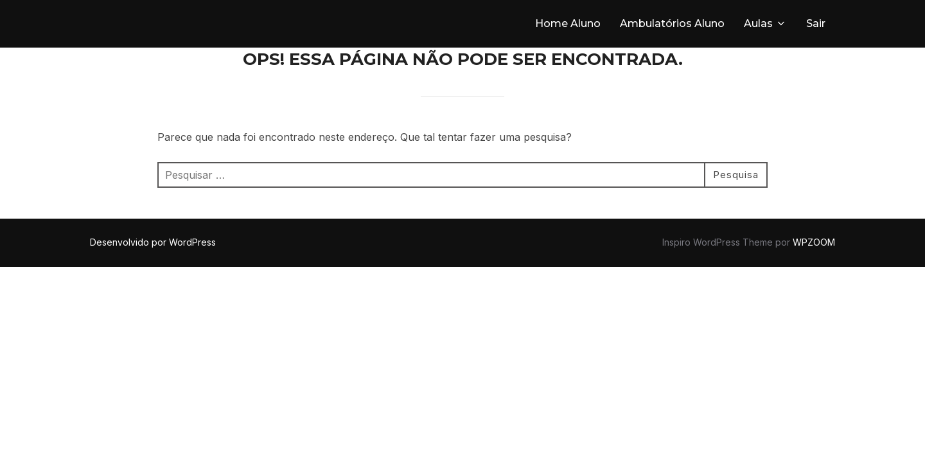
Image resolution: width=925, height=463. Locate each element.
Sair (815, 23)
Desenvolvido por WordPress (153, 242)
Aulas (765, 23)
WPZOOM (814, 242)
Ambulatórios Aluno (672, 23)
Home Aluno (568, 23)
